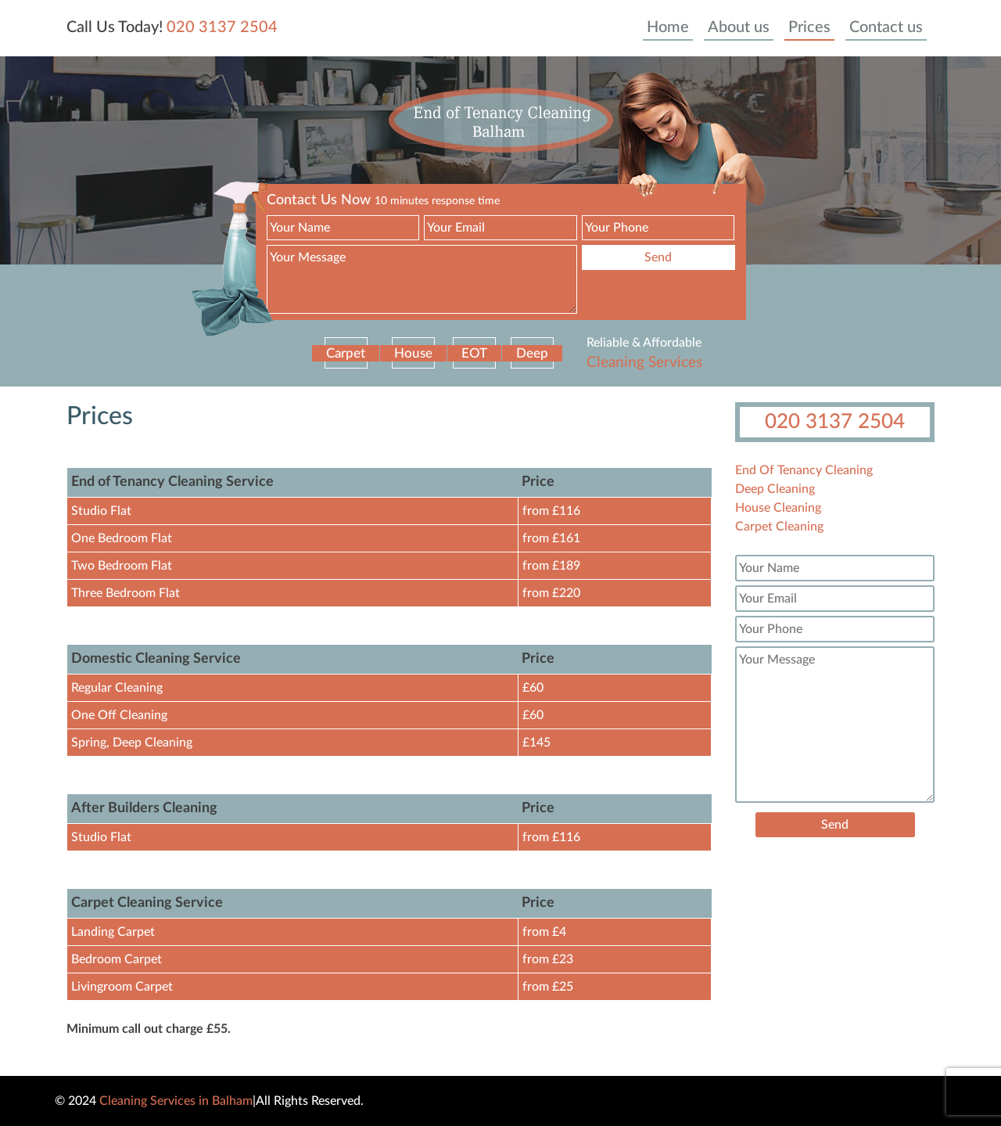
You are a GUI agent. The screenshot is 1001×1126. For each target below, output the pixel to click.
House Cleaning (778, 508)
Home (668, 27)
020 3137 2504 (222, 27)
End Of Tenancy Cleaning (804, 470)
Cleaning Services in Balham (176, 1101)
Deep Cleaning (775, 489)
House (413, 353)
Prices (809, 27)
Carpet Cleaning (779, 526)
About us (739, 27)
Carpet (345, 353)
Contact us (886, 27)
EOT (474, 353)
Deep (532, 353)
